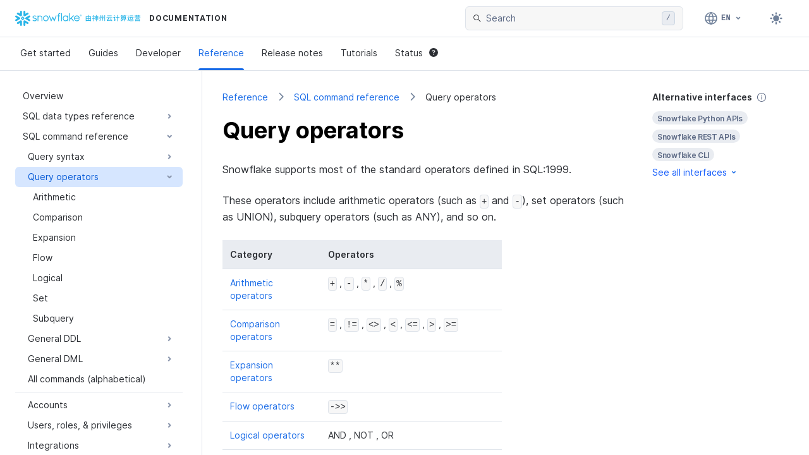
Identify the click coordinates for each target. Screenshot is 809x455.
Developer (158, 52)
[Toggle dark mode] (776, 18)
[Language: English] (723, 18)
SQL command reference (346, 97)
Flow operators (262, 406)
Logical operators (267, 434)
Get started (45, 52)
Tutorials (359, 52)
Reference (221, 52)
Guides (103, 52)
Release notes (292, 52)
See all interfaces (695, 172)
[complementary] (720, 135)
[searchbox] (571, 18)
